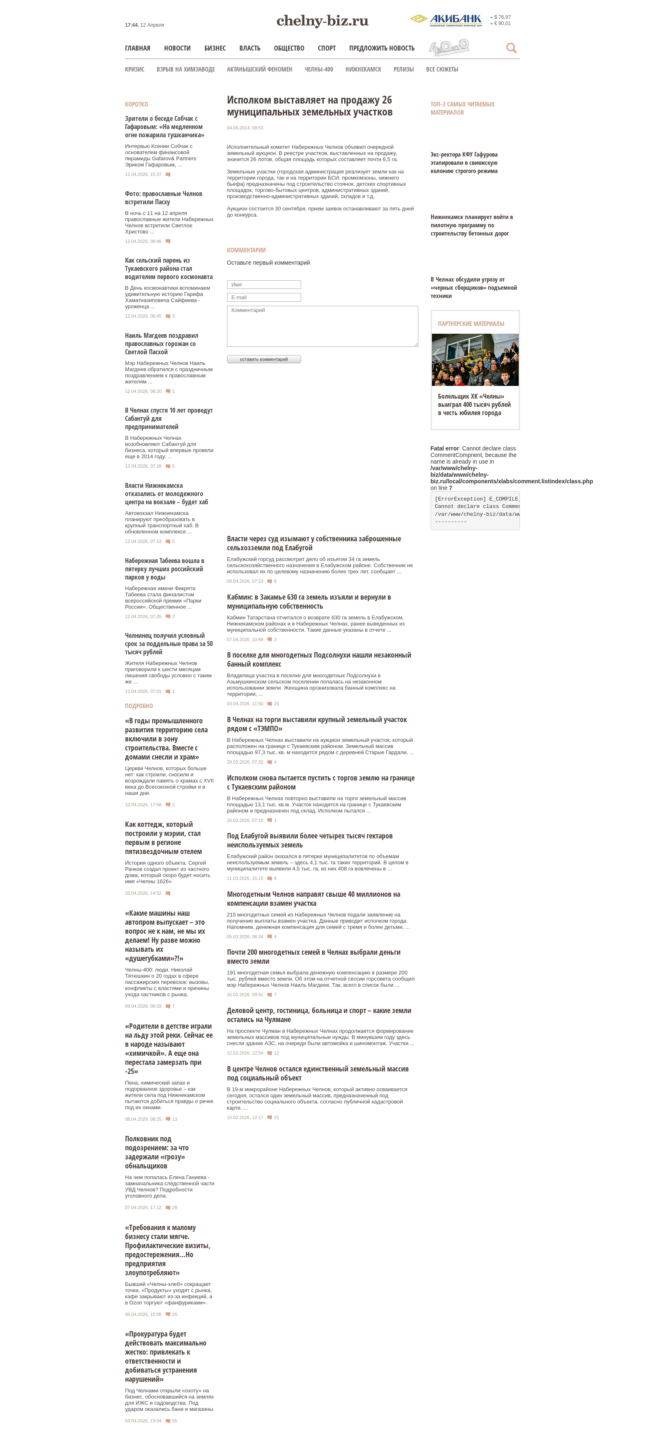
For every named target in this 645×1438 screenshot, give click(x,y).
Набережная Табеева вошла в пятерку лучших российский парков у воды (164, 569)
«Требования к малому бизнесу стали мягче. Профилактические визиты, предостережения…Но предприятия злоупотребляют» (168, 1249)
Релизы (404, 69)
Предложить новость (382, 48)
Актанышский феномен (259, 69)
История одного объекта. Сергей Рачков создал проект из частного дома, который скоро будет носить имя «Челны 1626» (167, 872)
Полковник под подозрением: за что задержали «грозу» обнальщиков (157, 1151)
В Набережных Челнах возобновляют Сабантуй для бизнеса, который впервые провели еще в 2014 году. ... (169, 447)
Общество (289, 48)
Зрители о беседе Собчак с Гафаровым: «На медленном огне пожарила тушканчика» (164, 126)
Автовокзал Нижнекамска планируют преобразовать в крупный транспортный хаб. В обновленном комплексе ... (162, 522)
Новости (177, 48)
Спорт (327, 48)
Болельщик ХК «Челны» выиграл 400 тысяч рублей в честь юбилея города (474, 404)
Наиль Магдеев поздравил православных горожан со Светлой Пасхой (161, 343)
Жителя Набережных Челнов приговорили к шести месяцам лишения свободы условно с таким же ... (168, 672)
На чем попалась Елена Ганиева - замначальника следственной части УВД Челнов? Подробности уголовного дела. (169, 1186)
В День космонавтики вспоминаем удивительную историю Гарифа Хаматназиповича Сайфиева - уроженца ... (167, 297)
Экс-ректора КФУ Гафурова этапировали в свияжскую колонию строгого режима (464, 162)
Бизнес (215, 48)
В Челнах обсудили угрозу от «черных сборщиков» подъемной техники (474, 287)
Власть (249, 48)
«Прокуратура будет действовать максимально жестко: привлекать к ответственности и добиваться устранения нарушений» (165, 1356)
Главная (138, 48)
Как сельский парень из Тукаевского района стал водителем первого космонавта (169, 268)
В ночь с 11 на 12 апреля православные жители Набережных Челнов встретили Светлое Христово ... (169, 222)
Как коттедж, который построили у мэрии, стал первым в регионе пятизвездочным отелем (163, 837)
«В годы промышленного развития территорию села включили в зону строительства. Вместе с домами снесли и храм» (166, 739)
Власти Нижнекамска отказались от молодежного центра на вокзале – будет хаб (166, 493)
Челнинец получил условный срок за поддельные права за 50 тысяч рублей (169, 643)
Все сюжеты (442, 69)
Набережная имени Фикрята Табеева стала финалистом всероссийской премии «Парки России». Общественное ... (163, 597)
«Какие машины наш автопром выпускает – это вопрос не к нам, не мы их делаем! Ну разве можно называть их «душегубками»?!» (165, 935)
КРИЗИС (134, 69)
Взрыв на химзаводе (186, 69)
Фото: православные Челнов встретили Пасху (163, 197)
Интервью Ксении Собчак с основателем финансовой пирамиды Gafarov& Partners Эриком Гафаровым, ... (160, 155)
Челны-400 (319, 69)
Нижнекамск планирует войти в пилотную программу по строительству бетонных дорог (472, 224)
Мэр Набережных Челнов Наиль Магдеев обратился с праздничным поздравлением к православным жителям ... (169, 372)
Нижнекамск (363, 69)
